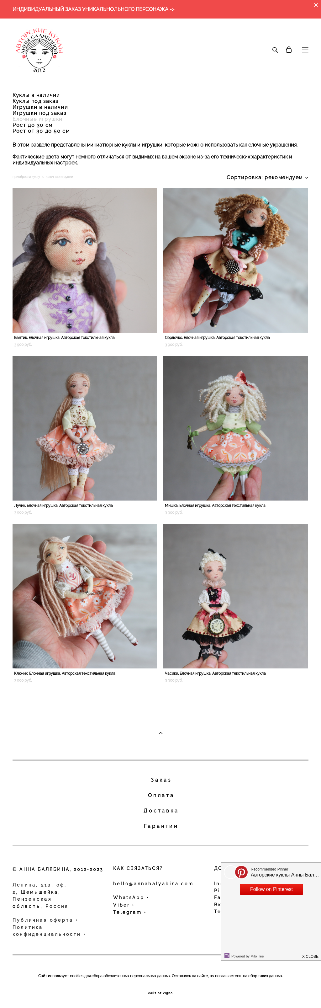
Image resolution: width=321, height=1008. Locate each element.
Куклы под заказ (35, 101)
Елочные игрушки (38, 119)
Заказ (161, 780)
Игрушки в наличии (40, 107)
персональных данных (150, 976)
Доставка (161, 811)
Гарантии (161, 826)
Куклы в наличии (36, 95)
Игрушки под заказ (39, 113)
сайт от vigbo (160, 993)
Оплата (161, 795)
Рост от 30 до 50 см (41, 131)
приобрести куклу (26, 177)
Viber (122, 905)
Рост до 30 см (33, 125)
